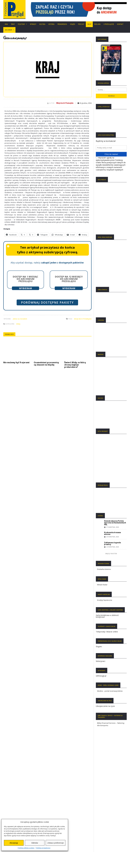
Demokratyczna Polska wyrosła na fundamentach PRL (115, 523)
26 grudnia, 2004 (85, 103)
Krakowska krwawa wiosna (112, 533)
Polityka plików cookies (26, 848)
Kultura (42, 24)
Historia (51, 24)
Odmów (34, 843)
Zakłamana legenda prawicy (112, 543)
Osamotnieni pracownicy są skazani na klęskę (46, 363)
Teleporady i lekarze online (107, 631)
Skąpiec (99, 646)
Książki (72, 24)
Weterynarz (100, 661)
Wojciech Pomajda (64, 103)
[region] (78, 9)
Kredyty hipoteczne (104, 600)
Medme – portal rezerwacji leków (110, 691)
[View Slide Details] (78, 9)
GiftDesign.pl (101, 676)
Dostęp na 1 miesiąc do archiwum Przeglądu (25, 279)
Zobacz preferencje (55, 843)
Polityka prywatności (43, 848)
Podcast (81, 24)
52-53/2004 (22, 319)
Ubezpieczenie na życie (105, 706)
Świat (13, 24)
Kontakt (120, 24)
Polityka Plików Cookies (14, 807)
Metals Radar (102, 584)
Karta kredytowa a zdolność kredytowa (107, 616)
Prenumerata (62, 24)
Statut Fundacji (10, 811)
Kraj (6, 24)
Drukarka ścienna (104, 569)
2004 (15, 319)
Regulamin (9, 815)
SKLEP (89, 24)
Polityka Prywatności (12, 803)
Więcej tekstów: (111, 553)
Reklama (97, 24)
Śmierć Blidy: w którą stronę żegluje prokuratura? (75, 364)
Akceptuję (14, 843)
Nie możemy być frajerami (16, 362)
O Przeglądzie (109, 24)
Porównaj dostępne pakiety (47, 302)
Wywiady (33, 24)
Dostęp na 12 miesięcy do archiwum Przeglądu (69, 279)
